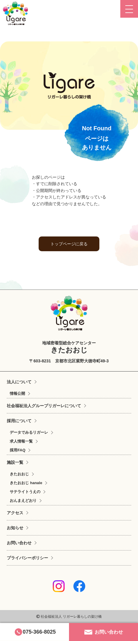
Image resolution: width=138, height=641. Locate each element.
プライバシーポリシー (27, 557)
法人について (19, 381)
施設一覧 (15, 462)
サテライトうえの (25, 491)
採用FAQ (17, 450)
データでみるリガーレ (29, 432)
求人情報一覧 (21, 441)
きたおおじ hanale (26, 483)
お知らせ (15, 527)
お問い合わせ (19, 542)
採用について (19, 420)
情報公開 (17, 393)
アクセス (15, 512)
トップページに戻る (69, 243)
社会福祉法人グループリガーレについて (44, 405)
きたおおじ (19, 474)
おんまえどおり (23, 500)
